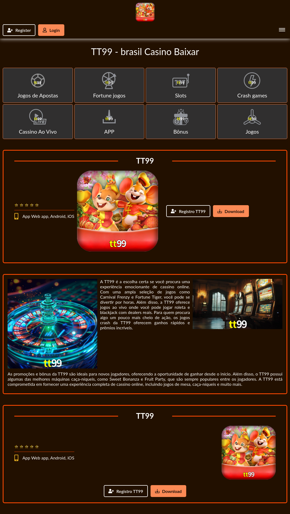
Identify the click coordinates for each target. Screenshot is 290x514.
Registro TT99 (188, 211)
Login (51, 30)
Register (19, 30)
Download (231, 211)
